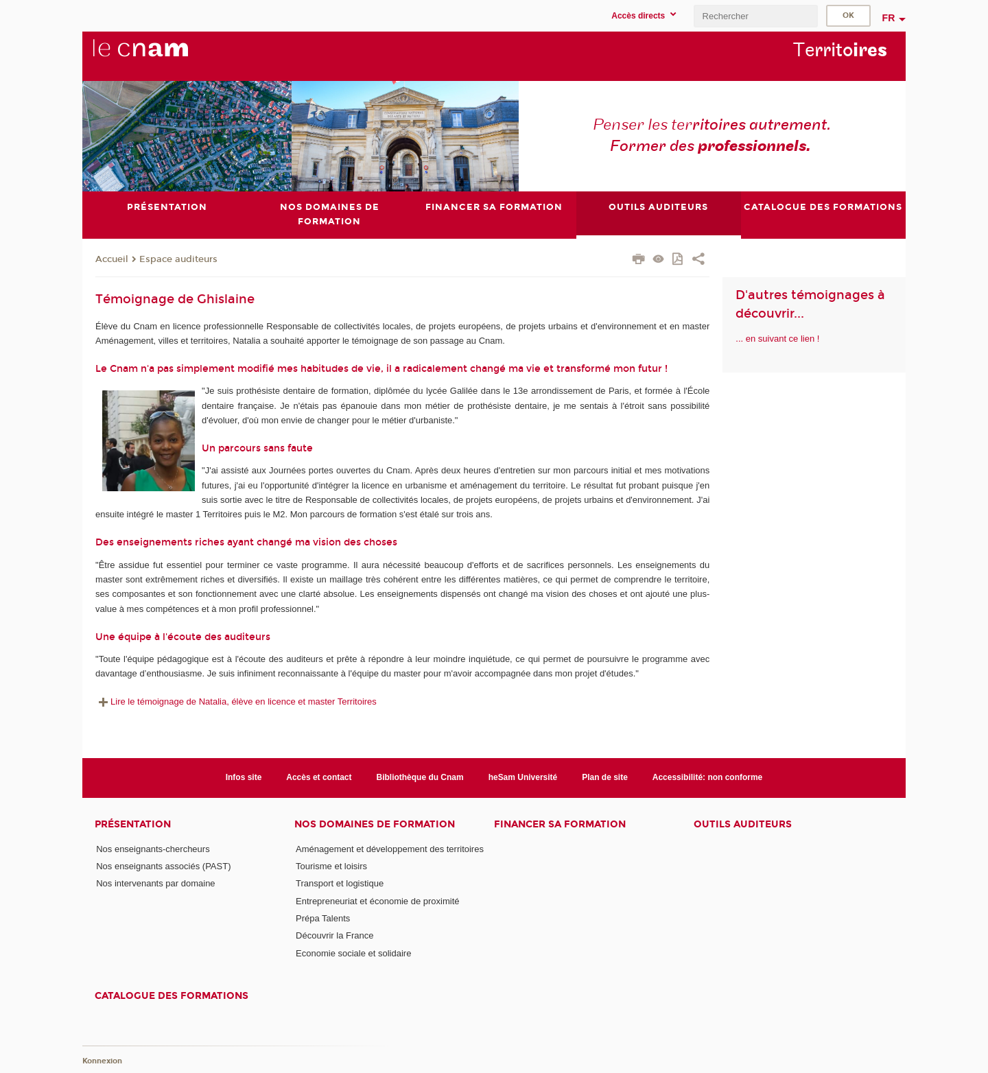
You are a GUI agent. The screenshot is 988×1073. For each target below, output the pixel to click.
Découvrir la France (334, 935)
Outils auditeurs (743, 824)
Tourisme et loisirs (331, 866)
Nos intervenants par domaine (155, 883)
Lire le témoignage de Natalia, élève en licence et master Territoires (236, 701)
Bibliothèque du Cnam (420, 777)
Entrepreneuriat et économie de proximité (377, 901)
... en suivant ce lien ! (777, 338)
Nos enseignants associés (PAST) (163, 866)
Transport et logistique (340, 883)
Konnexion (102, 1061)
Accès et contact (318, 777)
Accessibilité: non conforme (707, 777)
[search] (755, 16)
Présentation (133, 824)
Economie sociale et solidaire (353, 953)
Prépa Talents (323, 918)
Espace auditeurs (178, 259)
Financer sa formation (560, 824)
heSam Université (523, 777)
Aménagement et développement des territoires (390, 849)
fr (888, 17)
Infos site (244, 777)
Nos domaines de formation (374, 824)
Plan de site (605, 777)
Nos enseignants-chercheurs (152, 849)
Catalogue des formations (171, 996)
